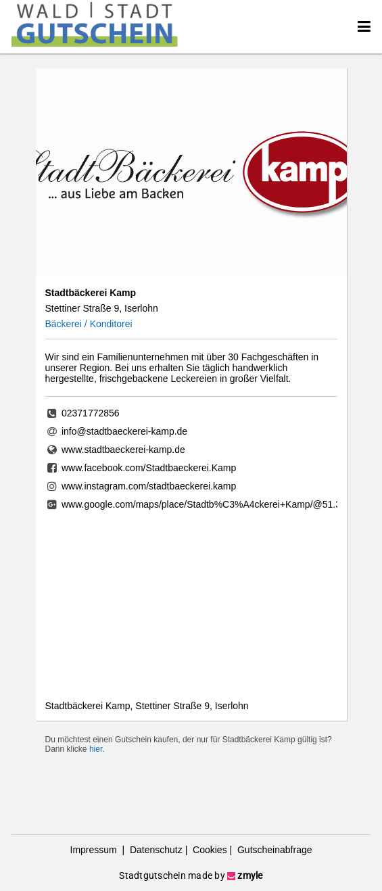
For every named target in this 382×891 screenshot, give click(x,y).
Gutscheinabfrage (273, 849)
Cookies (208, 849)
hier (95, 749)
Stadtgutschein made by (190, 875)
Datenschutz (155, 849)
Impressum (95, 849)
